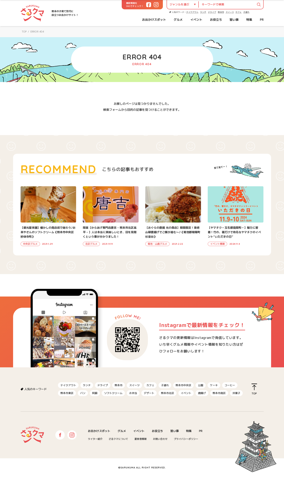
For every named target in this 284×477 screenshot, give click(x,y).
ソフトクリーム (113, 393)
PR (262, 20)
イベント (196, 20)
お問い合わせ (160, 439)
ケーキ (214, 385)
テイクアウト (192, 12)
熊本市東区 (66, 393)
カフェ (238, 12)
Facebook (60, 435)
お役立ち (216, 20)
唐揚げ (202, 393)
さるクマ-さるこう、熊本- (32, 13)
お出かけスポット (154, 20)
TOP (24, 31)
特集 (249, 20)
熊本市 (221, 12)
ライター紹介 (95, 439)
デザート (149, 393)
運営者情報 (140, 439)
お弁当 (133, 393)
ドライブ (212, 12)
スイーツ (230, 12)
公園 (200, 385)
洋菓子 (236, 393)
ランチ (203, 12)
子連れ (246, 12)
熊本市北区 (167, 393)
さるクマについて (118, 439)
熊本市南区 (219, 393)
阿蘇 (94, 393)
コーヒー (230, 385)
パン (82, 393)
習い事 (234, 20)
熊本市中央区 (183, 385)
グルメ (178, 20)
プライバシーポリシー (186, 439)
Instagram (72, 435)
